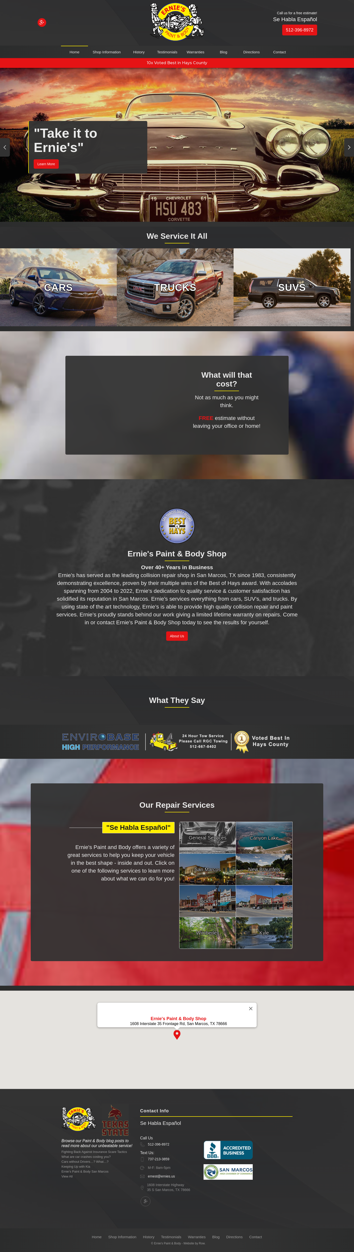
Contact (279, 52)
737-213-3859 (158, 1159)
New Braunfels (264, 869)
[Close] (251, 1018)
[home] (177, 23)
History (139, 52)
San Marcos (207, 869)
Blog (223, 52)
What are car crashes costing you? (86, 1157)
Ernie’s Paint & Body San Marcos (84, 1171)
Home (74, 52)
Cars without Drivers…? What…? (84, 1161)
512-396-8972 (299, 30)
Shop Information (107, 52)
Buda (264, 901)
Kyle (264, 933)
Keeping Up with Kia (75, 1166)
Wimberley (207, 933)
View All (67, 1176)
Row (202, 1243)
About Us (177, 636)
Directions (251, 52)
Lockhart (207, 901)
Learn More (46, 164)
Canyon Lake (264, 838)
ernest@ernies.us (161, 1176)
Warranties (195, 52)
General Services (207, 837)
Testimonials (167, 52)
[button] (5, 147)
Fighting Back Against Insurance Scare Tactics (94, 1152)
